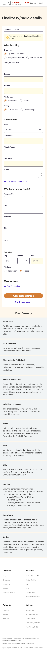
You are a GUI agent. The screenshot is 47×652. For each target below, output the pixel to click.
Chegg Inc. (6, 580)
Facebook (6, 610)
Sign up (33, 3)
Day (5, 256)
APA (27, 584)
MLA (27, 588)
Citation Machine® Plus (33, 576)
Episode (7, 85)
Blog (4, 576)
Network (7, 217)
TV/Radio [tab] (8, 29)
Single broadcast (16, 58)
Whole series (36, 58)
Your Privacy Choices (33, 623)
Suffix (6, 170)
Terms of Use (30, 610)
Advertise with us (9, 592)
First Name (8, 136)
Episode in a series (16, 54)
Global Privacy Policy (32, 614)
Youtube (6, 618)
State (6, 241)
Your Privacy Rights (32, 627)
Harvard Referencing (32, 597)
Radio (26, 101)
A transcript (30, 110)
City (5, 228)
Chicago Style (30, 592)
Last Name (8, 158)
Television (12, 101)
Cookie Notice (30, 618)
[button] (23, 130)
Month (20, 256)
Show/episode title (11, 63)
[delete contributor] (41, 174)
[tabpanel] (23, 163)
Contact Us (6, 584)
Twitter (5, 614)
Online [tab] (16, 29)
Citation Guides (31, 580)
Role (6, 124)
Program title (9, 194)
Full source (13, 110)
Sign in (41, 3)
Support (5, 588)
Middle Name (9, 147)
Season (7, 74)
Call (5, 205)
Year (32, 256)
